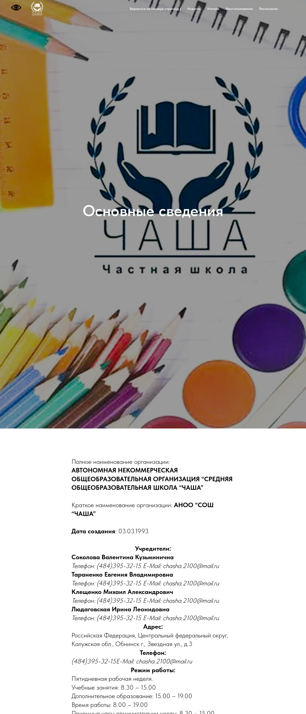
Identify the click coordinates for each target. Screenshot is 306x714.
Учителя (213, 9)
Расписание (268, 9)
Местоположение (239, 9)
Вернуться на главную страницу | (155, 9)
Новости (194, 9)
